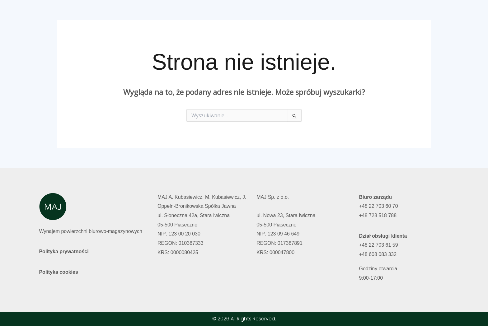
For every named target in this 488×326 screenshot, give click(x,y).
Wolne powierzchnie (299, 13)
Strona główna (248, 13)
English (417, 13)
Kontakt (365, 13)
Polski (392, 13)
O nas (339, 13)
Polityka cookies (58, 272)
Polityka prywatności (63, 251)
